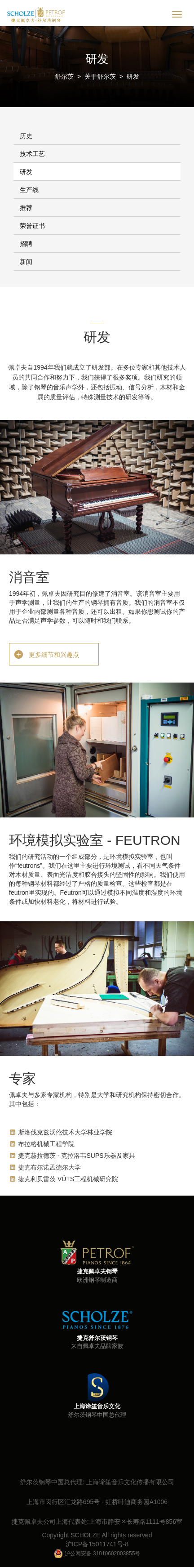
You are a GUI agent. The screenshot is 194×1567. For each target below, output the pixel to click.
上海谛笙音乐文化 (97, 1406)
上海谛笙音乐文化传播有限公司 (130, 1482)
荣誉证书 (32, 225)
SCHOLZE (85, 1535)
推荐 (26, 207)
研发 (133, 76)
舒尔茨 (64, 76)
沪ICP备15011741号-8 (97, 1544)
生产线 (29, 189)
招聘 (26, 243)
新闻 (26, 261)
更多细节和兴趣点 (54, 654)
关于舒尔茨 (100, 76)
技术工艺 (32, 153)
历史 (26, 135)
